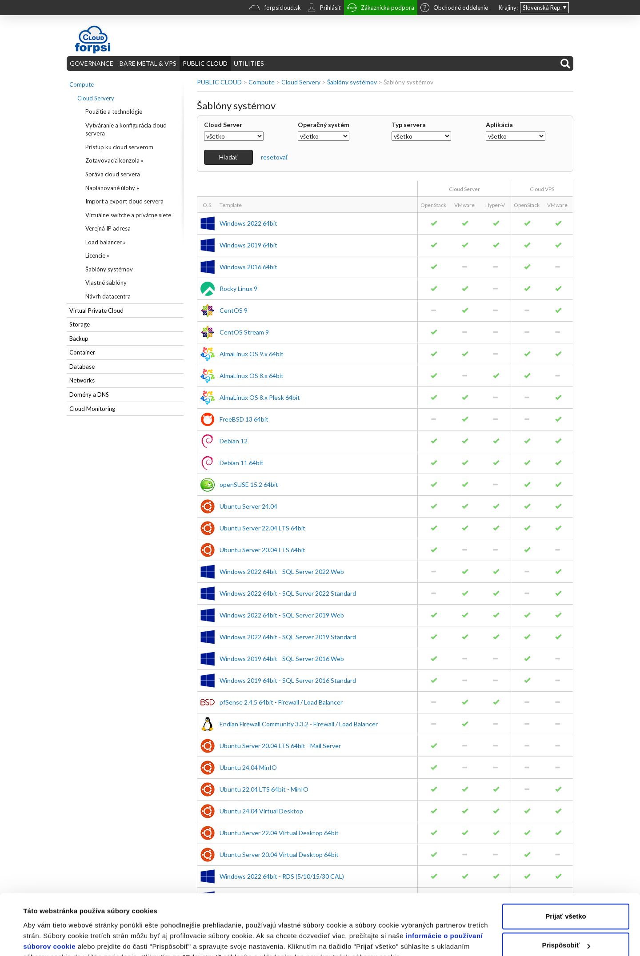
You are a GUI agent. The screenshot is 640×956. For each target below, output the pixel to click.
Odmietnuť (565, 931)
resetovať (274, 157)
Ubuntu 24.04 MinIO (248, 767)
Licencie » (97, 255)
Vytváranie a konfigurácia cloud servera (126, 129)
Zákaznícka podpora (380, 9)
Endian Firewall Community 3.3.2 (299, 724)
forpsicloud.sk (275, 8)
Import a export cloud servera (124, 201)
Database (82, 366)
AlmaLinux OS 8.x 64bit (252, 375)
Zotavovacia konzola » (114, 160)
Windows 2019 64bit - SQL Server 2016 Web (282, 658)
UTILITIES (249, 63)
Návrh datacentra (108, 296)
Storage (79, 324)
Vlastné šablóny (106, 282)
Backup (78, 338)
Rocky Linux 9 (238, 288)
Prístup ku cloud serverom (119, 147)
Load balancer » (105, 242)
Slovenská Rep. (542, 7)
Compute (81, 84)
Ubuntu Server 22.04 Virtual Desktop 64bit (279, 832)
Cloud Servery (95, 98)
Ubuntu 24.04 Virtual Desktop (261, 811)
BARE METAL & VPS (148, 63)
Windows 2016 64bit (248, 267)
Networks (82, 380)
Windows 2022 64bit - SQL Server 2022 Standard (288, 593)
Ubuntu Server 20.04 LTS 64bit (262, 550)
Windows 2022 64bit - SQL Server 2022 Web (282, 571)
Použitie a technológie (113, 111)
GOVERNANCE (91, 63)
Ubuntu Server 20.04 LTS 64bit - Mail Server (280, 745)
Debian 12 (234, 441)
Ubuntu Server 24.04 (248, 506)
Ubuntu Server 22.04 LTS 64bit (262, 528)
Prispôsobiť (566, 902)
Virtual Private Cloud (96, 310)
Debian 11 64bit (242, 462)
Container (82, 352)
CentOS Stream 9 (244, 332)
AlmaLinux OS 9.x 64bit (252, 354)
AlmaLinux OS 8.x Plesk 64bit (260, 397)
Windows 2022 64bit (248, 223)
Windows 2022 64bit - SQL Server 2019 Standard (288, 637)
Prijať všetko (565, 873)
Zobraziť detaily (48, 938)
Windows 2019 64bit (248, 245)
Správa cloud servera (112, 174)
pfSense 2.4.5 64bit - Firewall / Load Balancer (281, 702)
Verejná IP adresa (108, 228)
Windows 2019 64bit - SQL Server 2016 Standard (288, 680)
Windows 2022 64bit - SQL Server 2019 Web (282, 615)
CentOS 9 (234, 310)
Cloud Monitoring (92, 408)
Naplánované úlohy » (112, 187)
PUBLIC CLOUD (205, 63)
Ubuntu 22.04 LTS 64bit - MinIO (264, 789)
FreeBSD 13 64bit (244, 419)
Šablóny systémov (109, 269)
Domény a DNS (89, 394)
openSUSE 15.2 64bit (249, 484)
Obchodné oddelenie (454, 8)
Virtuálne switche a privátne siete (128, 215)
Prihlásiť (324, 8)
